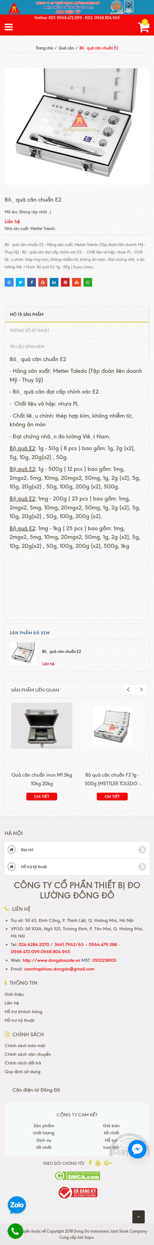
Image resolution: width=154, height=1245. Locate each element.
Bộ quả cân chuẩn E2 (61, 651)
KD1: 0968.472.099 (65, 17)
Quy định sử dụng (23, 1071)
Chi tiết (41, 797)
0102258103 (103, 960)
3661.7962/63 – (71, 944)
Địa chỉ (77, 850)
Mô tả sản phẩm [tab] (26, 314)
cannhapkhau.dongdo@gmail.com (59, 969)
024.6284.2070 (34, 944)
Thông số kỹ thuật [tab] (29, 330)
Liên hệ (12, 1003)
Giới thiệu (14, 994)
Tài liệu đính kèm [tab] (27, 346)
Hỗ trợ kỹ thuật (77, 867)
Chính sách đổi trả (23, 1063)
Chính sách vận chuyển (28, 1054)
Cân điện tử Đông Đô (36, 1090)
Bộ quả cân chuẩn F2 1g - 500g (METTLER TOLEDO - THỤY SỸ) (112, 780)
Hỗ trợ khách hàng (23, 1011)
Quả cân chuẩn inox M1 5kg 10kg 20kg (41, 779)
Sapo (89, 1237)
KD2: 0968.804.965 (102, 17)
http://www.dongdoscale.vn (51, 960)
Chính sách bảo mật (25, 1045)
